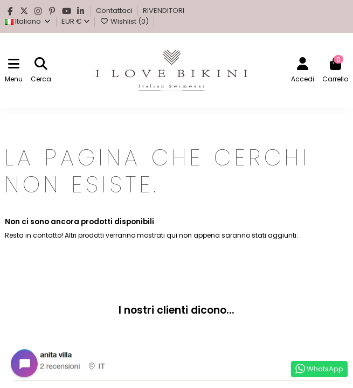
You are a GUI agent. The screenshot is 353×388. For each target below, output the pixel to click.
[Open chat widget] (24, 363)
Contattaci (115, 10)
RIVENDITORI (163, 10)
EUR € (75, 21)
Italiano (28, 21)
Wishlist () (125, 21)
